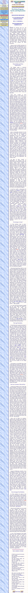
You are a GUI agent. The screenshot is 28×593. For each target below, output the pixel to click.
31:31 (11, 402)
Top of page (18, 591)
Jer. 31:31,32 (16, 416)
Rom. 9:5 (19, 347)
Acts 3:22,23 (18, 506)
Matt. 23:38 (20, 259)
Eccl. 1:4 (24, 91)
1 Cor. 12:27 (15, 316)
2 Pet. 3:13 (18, 205)
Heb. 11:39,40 (16, 303)
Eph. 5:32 (21, 349)
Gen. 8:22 (11, 92)
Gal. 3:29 (16, 296)
